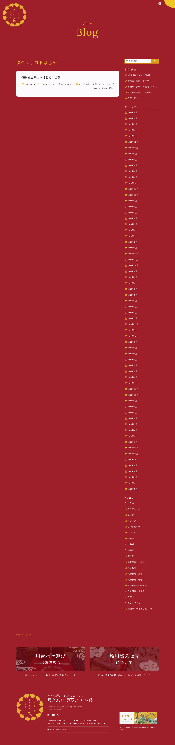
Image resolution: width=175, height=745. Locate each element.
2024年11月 (133, 189)
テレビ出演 (88, 84)
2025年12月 (133, 142)
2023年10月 (133, 265)
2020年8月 (132, 471)
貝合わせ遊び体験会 (137, 585)
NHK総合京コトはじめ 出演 (40, 77)
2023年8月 (132, 277)
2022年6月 (132, 354)
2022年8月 (132, 348)
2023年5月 (132, 295)
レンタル (132, 532)
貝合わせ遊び (108, 88)
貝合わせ (95, 88)
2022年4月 (132, 365)
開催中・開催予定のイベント (141, 609)
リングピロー (134, 527)
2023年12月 (133, 254)
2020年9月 (132, 465)
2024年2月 (132, 242)
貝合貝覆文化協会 (136, 591)
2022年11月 (133, 330)
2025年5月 (132, 165)
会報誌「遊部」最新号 (138, 81)
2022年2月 (132, 377)
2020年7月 (132, 477)
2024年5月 (132, 224)
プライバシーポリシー (58, 733)
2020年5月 (132, 489)
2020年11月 (133, 454)
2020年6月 (132, 483)
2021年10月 (133, 395)
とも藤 (98, 84)
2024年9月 (132, 201)
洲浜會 (131, 556)
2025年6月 (132, 160)
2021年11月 (133, 389)
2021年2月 (132, 436)
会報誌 (131, 538)
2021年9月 (132, 401)
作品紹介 (132, 544)
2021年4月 (132, 430)
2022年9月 (132, 342)
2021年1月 (132, 442)
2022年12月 (133, 324)
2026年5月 (132, 112)
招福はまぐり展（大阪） (139, 75)
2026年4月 (132, 118)
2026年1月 (132, 136)
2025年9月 (132, 154)
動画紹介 (132, 550)
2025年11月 (133, 148)
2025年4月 (132, 171)
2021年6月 (132, 418)
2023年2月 (132, 313)
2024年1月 (132, 248)
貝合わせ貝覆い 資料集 (139, 92)
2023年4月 (132, 301)
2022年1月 (132, 383)
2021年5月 (132, 424)
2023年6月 (132, 289)
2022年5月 (132, 360)
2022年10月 (133, 336)
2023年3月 (132, 307)
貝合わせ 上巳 (135, 574)
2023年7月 (132, 283)
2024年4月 (132, 230)
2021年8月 (132, 407)
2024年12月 (133, 183)
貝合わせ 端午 (135, 580)
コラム (131, 503)
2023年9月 (132, 271)
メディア (55, 84)
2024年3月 (132, 236)
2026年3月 (132, 124)
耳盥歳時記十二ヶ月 (137, 562)
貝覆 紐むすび (136, 98)
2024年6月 (132, 218)
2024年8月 (132, 207)
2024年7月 (132, 213)
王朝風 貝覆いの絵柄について (143, 87)
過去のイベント (69, 84)
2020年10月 (133, 460)
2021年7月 (132, 413)
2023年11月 (133, 260)
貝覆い (131, 597)
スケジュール (134, 509)
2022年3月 (132, 371)
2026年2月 (132, 130)
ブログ (46, 84)
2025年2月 (132, 177)
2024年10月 (133, 195)
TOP (18, 635)
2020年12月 (133, 448)
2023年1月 (132, 318)
